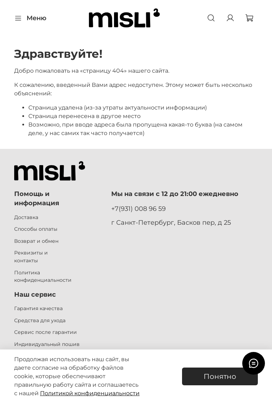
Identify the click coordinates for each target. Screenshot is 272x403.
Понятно (220, 376)
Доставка (26, 217)
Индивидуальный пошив (47, 344)
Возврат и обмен (36, 241)
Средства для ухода (40, 320)
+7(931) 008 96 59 (138, 208)
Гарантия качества (38, 308)
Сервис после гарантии (45, 332)
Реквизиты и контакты (31, 257)
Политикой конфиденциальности (90, 393)
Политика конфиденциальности (43, 276)
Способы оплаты (35, 229)
